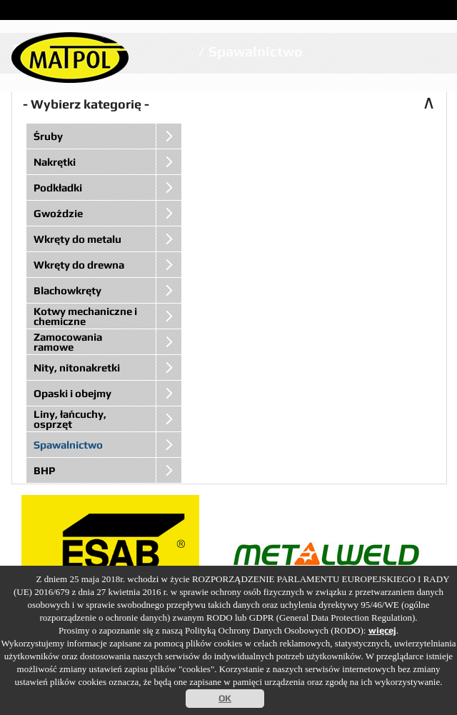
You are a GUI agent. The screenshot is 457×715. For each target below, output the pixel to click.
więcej (382, 630)
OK (225, 698)
